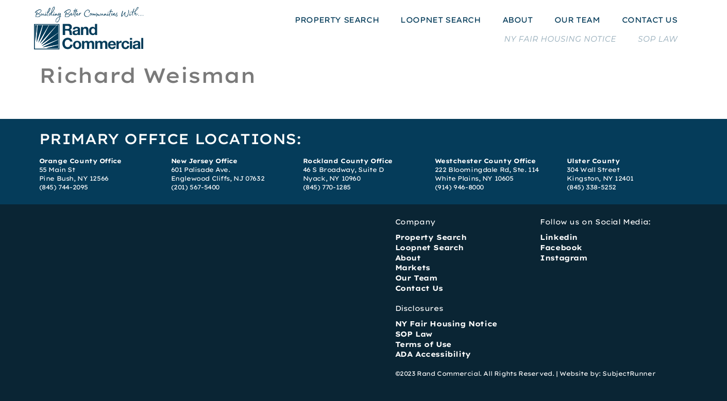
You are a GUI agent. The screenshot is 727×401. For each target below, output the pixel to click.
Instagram (563, 258)
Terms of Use (423, 344)
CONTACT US (650, 20)
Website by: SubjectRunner (607, 373)
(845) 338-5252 (591, 187)
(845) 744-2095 (63, 187)
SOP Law (413, 334)
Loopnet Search (429, 247)
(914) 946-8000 (459, 187)
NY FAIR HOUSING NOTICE (560, 39)
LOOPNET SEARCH (440, 20)
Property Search (431, 237)
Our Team (416, 278)
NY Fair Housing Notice (446, 323)
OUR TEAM (577, 20)
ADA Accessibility (433, 354)
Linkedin (559, 237)
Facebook (561, 247)
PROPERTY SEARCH (337, 20)
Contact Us (419, 288)
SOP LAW (658, 39)
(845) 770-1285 (327, 187)
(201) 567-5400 (195, 187)
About (408, 258)
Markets (412, 267)
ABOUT (517, 20)
